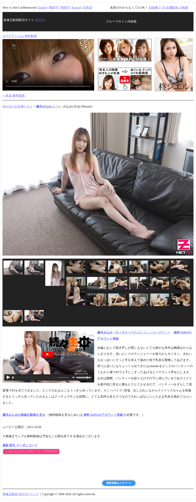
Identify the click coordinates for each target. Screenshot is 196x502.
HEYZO (40, 20)
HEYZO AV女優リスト (17, 106)
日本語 (87, 7)
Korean (76, 7)
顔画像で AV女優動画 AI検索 (168, 7)
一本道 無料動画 (13, 95)
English (42, 7)
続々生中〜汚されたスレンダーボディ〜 (143, 332)
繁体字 (53, 7)
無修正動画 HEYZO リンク (20, 494)
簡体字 (65, 7)
